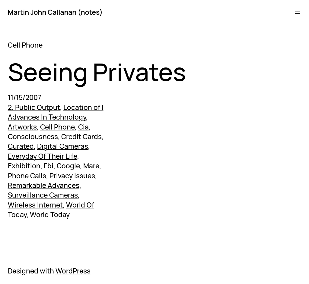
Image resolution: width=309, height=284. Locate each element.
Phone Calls (27, 175)
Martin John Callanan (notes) (55, 12)
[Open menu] (297, 12)
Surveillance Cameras (43, 195)
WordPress (73, 271)
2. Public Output (34, 107)
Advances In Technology (47, 117)
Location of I (83, 107)
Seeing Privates (97, 71)
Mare (91, 165)
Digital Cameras (62, 146)
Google (68, 165)
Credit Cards (81, 136)
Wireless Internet (35, 205)
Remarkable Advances (43, 185)
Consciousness (33, 136)
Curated (21, 146)
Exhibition (24, 165)
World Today (50, 214)
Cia (83, 127)
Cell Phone (57, 127)
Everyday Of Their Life (42, 156)
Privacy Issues (72, 175)
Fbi (48, 165)
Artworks (22, 127)
